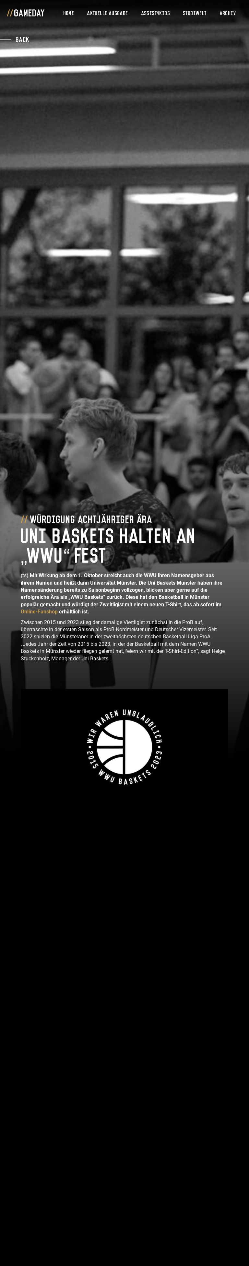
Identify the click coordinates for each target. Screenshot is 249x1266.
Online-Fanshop (39, 612)
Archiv (228, 12)
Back (23, 39)
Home (69, 12)
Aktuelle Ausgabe (107, 12)
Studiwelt (195, 12)
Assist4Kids (155, 12)
